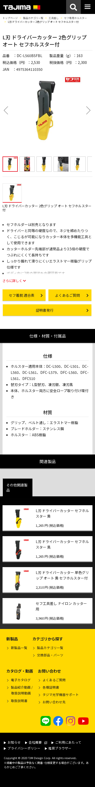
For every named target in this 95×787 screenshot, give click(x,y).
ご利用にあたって (66, 742)
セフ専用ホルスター (75, 18)
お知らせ (12, 742)
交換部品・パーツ (50, 655)
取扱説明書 (19, 700)
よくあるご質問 (54, 679)
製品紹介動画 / (19, 691)
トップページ (10, 18)
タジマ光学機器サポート (61, 694)
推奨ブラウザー (58, 748)
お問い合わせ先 (54, 701)
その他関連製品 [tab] (17, 487)
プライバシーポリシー (22, 748)
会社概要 (36, 742)
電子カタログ (21, 679)
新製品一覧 (19, 647)
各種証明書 (51, 687)
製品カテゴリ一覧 (33, 18)
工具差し (54, 18)
